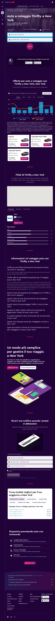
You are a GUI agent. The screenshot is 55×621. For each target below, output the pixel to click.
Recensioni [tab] (18, 209)
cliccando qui (30, 289)
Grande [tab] (29, 97)
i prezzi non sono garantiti (38, 575)
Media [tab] (23, 97)
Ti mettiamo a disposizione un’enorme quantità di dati (31, 582)
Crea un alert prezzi (31, 556)
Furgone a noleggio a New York (16, 509)
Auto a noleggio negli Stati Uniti (21, 9)
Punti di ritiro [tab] (27, 209)
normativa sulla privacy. (31, 477)
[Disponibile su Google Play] (29, 63)
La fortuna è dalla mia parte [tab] (39, 502)
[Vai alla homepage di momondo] (9, 2)
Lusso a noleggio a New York (15, 511)
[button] (2, 2)
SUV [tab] (34, 97)
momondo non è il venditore (31, 580)
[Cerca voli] (2, 6)
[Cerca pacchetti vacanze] (2, 15)
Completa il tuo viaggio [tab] (23, 502)
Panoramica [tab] (11, 209)
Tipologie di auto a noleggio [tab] (17, 499)
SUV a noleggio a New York (15, 513)
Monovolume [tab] (40, 97)
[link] (24, 144)
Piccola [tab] (18, 97)
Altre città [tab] (12, 502)
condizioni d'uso (23, 477)
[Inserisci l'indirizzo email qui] (31, 466)
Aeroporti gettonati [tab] (31, 499)
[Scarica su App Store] (45, 600)
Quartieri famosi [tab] (43, 499)
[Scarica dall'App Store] (37, 63)
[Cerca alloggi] (2, 9)
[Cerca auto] (2, 12)
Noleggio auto (10, 9)
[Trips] (2, 19)
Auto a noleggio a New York (34, 9)
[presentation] (37, 62)
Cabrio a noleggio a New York (16, 515)
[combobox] (14, 30)
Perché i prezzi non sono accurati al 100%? (31, 585)
